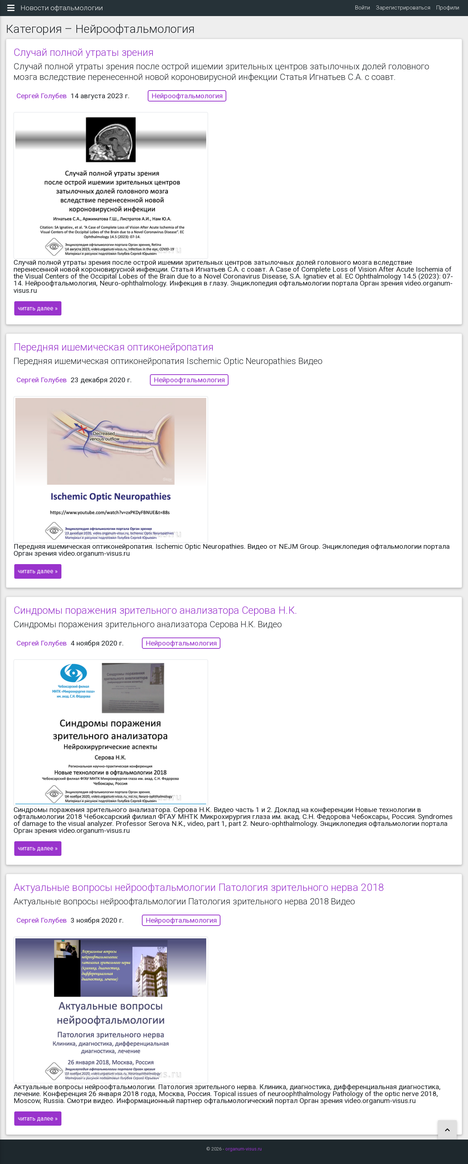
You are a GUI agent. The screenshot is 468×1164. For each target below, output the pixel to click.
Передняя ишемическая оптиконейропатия (114, 353)
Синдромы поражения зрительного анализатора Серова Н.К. (155, 616)
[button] (447, 1130)
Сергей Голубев (41, 101)
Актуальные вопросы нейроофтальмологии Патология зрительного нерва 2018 (199, 893)
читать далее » (38, 313)
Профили (447, 10)
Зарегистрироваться (403, 10)
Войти (362, 10)
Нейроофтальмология (187, 101)
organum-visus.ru (243, 1149)
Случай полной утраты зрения (84, 58)
